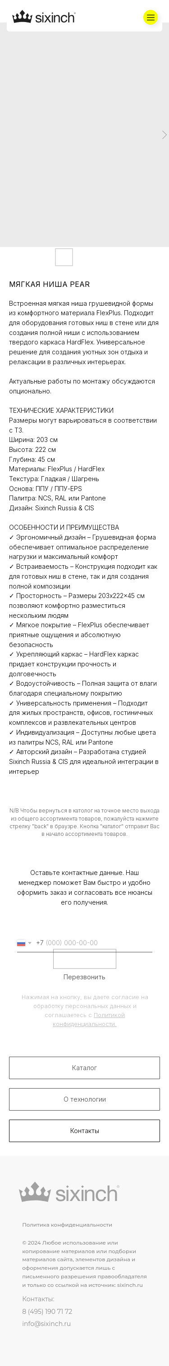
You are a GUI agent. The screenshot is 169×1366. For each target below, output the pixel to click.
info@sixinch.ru (46, 1324)
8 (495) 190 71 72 (47, 1312)
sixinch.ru (130, 1285)
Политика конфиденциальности (67, 1225)
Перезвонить (84, 989)
